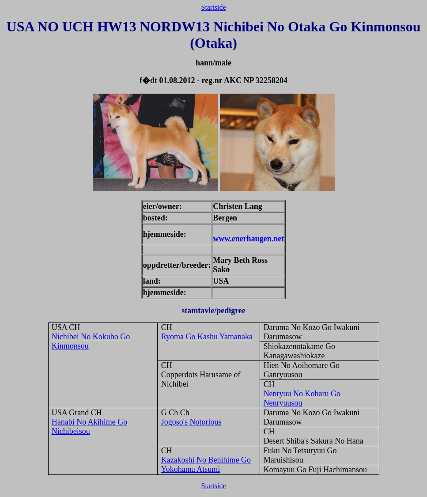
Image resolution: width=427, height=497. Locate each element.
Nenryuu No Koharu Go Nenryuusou (302, 398)
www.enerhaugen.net (248, 238)
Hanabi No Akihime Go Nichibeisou (89, 426)
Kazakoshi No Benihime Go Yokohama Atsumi (206, 464)
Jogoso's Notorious (191, 421)
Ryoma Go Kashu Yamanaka (207, 336)
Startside (213, 7)
